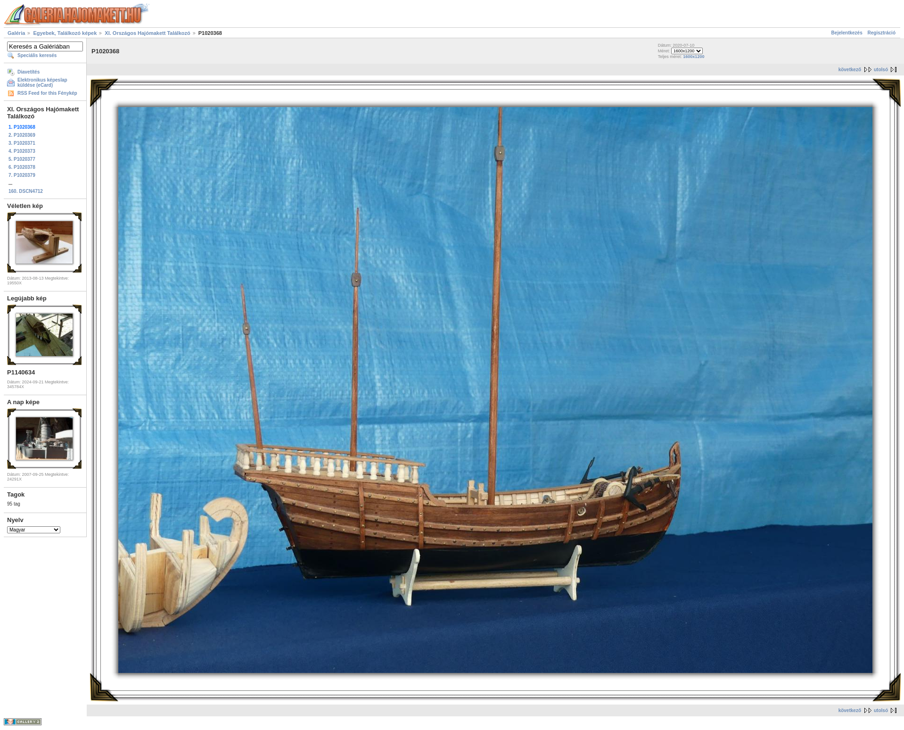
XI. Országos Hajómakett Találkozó (147, 33)
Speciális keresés (37, 55)
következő (849, 69)
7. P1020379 (21, 175)
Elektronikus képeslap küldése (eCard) (42, 82)
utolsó (881, 69)
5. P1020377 (21, 159)
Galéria (16, 33)
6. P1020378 (21, 167)
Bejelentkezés (847, 32)
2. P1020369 (21, 135)
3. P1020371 (21, 143)
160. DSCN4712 (25, 191)
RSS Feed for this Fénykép (47, 93)
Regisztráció (882, 32)
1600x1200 (693, 56)
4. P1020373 (21, 151)
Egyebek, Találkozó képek (65, 33)
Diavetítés (28, 72)
